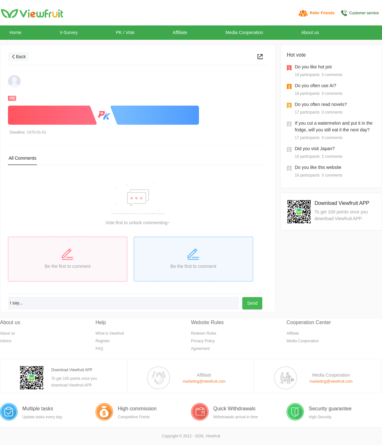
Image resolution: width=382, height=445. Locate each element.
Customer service (364, 13)
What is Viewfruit (110, 333)
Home (15, 32)
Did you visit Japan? (315, 148)
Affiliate (180, 32)
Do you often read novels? (321, 104)
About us (310, 32)
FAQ (99, 348)
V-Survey (69, 32)
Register (103, 341)
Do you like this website (318, 167)
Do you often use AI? (315, 85)
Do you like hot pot (313, 66)
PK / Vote (125, 32)
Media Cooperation (244, 32)
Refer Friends (322, 13)
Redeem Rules (203, 333)
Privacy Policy (203, 341)
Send (252, 303)
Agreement (200, 348)
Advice (5, 341)
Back (21, 56)
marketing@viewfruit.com (204, 381)
